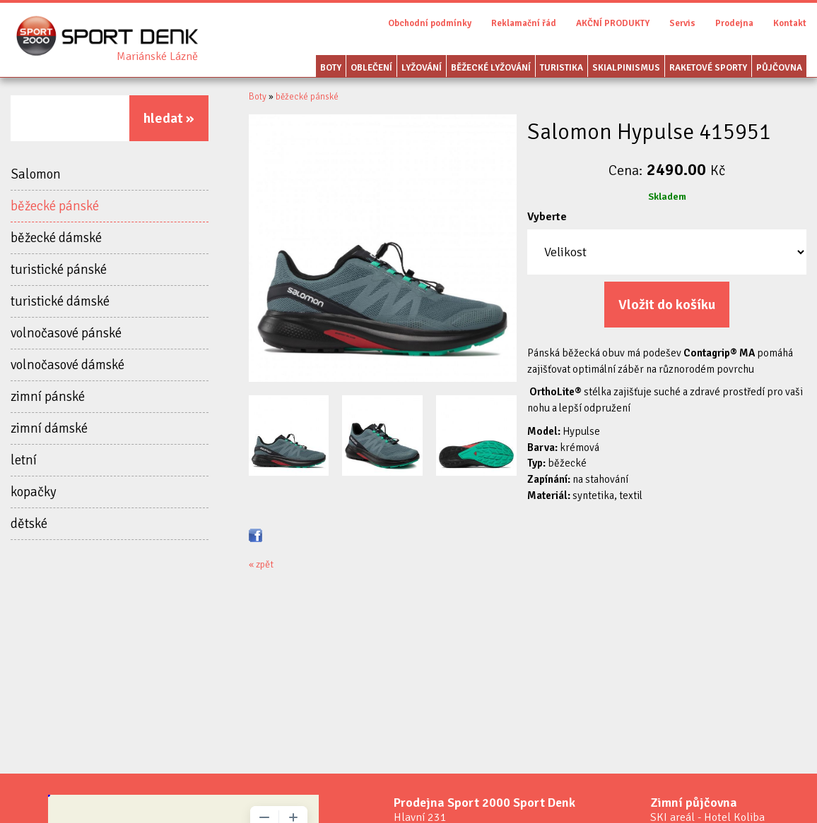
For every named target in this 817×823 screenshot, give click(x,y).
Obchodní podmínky (429, 23)
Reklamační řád (523, 23)
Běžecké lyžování (491, 67)
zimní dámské (49, 428)
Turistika (561, 67)
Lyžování (421, 67)
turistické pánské (59, 269)
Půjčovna (779, 67)
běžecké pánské (55, 206)
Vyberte (547, 217)
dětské (29, 523)
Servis (682, 23)
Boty (330, 67)
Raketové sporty (708, 67)
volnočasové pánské (66, 333)
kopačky (34, 491)
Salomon (36, 174)
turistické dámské (60, 301)
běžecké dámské (56, 237)
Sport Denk (157, 56)
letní (24, 460)
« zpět (261, 564)
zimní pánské (48, 396)
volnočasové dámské (67, 364)
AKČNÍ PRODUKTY (613, 23)
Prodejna (734, 23)
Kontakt (789, 23)
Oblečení (371, 67)
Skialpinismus (626, 67)
